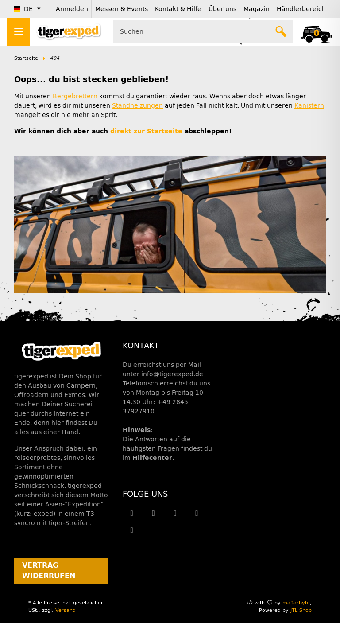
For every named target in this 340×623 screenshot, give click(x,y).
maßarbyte (296, 603)
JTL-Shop (301, 610)
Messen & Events (121, 9)
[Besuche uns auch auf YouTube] (175, 513)
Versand (65, 610)
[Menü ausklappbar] (18, 32)
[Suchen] (281, 31)
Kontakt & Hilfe (178, 9)
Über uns (222, 9)
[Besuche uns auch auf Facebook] (132, 513)
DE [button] (23, 9)
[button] (316, 31)
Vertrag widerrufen (48, 570)
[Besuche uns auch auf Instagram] (197, 513)
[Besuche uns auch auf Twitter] (153, 513)
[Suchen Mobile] (203, 31)
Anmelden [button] (72, 9)
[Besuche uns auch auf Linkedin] (132, 530)
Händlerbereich (301, 9)
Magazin (256, 9)
